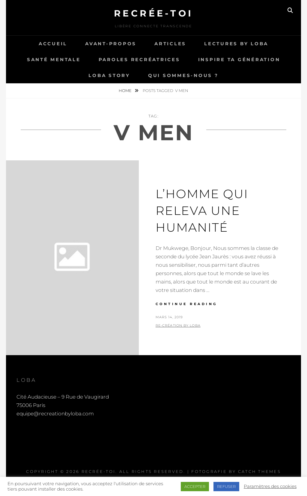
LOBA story (109, 75)
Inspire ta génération (239, 59)
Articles (170, 43)
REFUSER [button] (226, 486)
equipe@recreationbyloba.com (55, 414)
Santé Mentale (54, 59)
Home (126, 90)
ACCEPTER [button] (194, 486)
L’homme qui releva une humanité (202, 210)
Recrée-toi (153, 13)
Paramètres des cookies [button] (270, 486)
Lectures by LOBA (236, 43)
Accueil (53, 43)
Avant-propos (110, 43)
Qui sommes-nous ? (183, 75)
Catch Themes (259, 471)
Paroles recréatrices (139, 59)
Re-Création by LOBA (178, 325)
